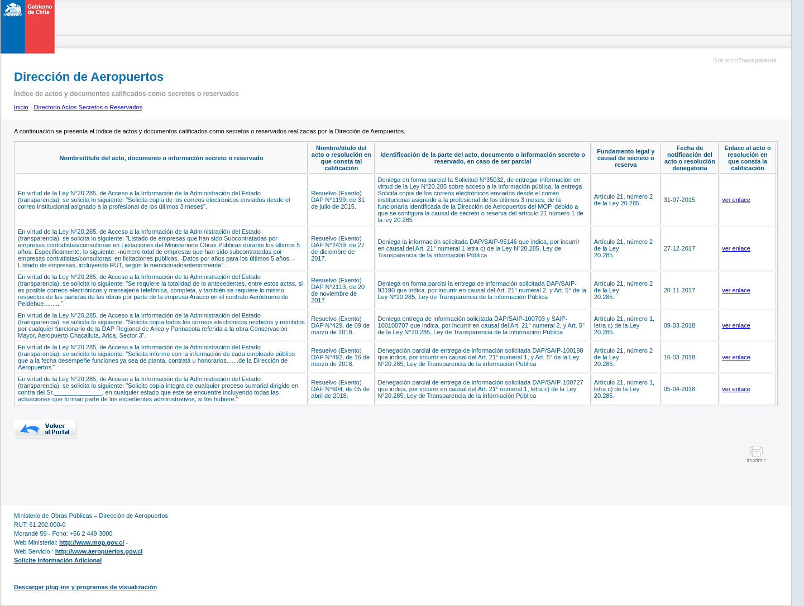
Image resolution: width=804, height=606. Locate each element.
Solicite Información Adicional (58, 560)
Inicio (21, 107)
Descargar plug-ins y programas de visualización (85, 587)
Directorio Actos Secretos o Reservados (88, 107)
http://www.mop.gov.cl (91, 542)
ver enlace (736, 199)
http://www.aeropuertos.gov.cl (98, 551)
